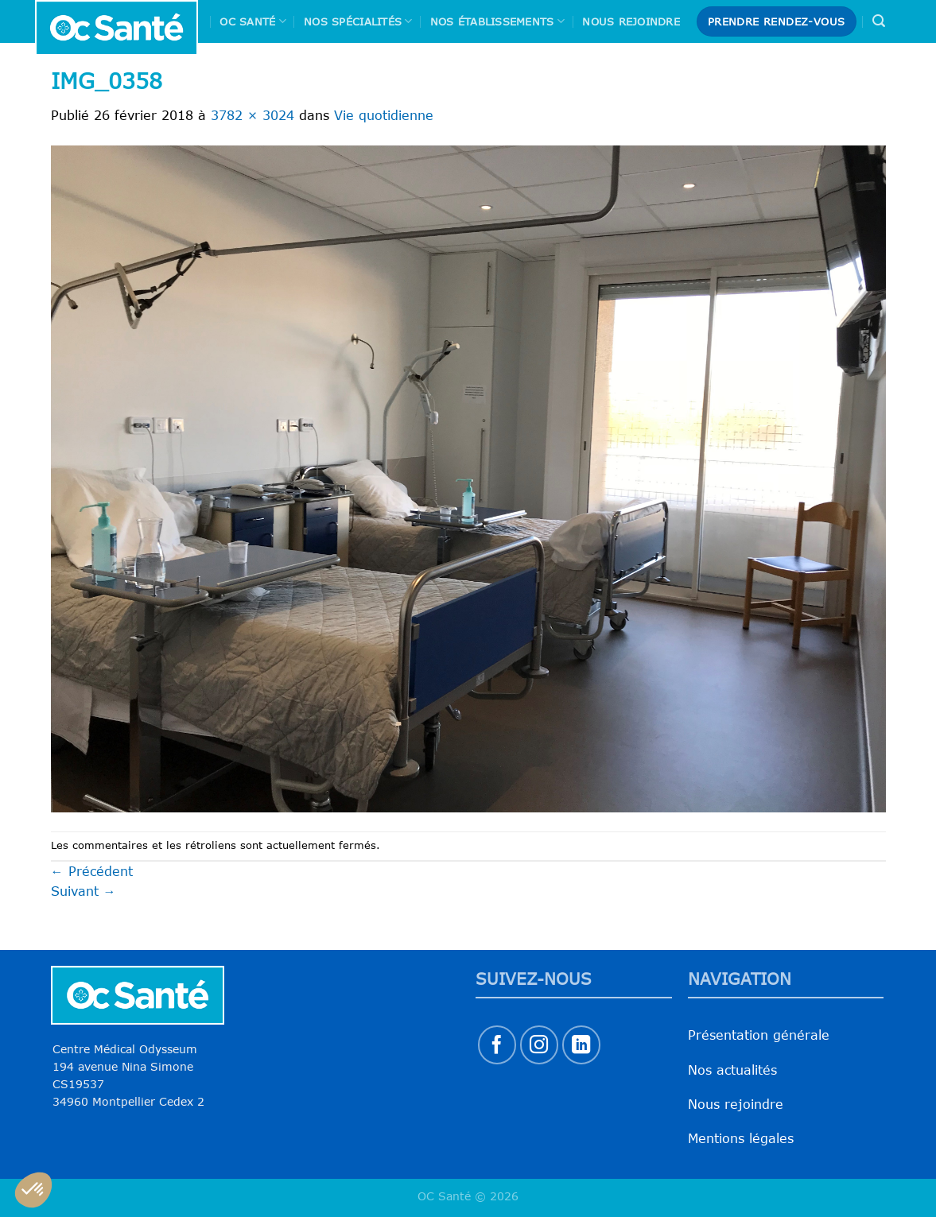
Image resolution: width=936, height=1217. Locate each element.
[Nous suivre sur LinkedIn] (581, 1044)
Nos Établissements (497, 21)
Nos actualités (732, 1070)
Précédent (92, 871)
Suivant (83, 891)
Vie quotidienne (383, 115)
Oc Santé (252, 21)
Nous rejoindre (631, 21)
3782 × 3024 (252, 115)
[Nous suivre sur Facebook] (497, 1044)
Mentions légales (741, 1138)
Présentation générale (758, 1035)
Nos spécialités (358, 21)
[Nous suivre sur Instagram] (539, 1044)
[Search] (878, 21)
